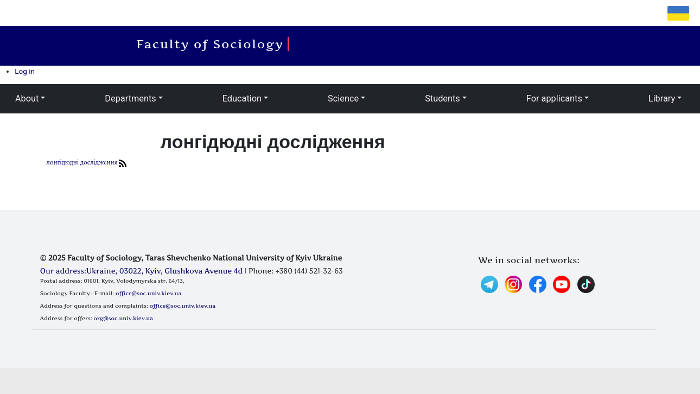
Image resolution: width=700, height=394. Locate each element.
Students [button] (442, 98)
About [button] (27, 98)
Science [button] (343, 98)
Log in (25, 71)
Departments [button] (130, 98)
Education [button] (242, 98)
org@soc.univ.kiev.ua (123, 318)
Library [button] (661, 98)
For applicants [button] (554, 98)
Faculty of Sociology (213, 44)
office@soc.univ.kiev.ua (148, 293)
